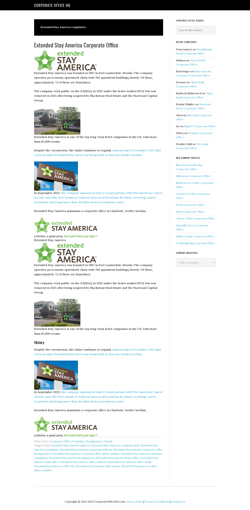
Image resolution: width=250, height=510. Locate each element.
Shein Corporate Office (190, 211)
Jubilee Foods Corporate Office (195, 236)
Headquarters (94, 441)
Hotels (108, 441)
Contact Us (178, 501)
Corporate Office (60, 441)
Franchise (78, 441)
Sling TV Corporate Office (200, 126)
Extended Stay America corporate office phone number (86, 453)
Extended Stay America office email (129, 462)
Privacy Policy (134, 501)
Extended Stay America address (70, 445)
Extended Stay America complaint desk (115, 445)
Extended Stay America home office (118, 457)
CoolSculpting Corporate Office (195, 243)
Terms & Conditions (157, 501)
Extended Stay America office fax (54, 466)
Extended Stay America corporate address (86, 449)
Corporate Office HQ (52, 5)
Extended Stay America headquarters (72, 457)
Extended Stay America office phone (98, 466)
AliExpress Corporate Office (193, 176)
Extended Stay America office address (83, 462)
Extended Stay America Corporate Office (76, 45)
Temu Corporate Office (190, 204)
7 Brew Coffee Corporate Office (195, 218)
